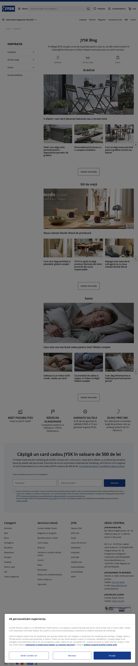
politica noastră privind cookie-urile (100, 644)
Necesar (72, 655)
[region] (70, 638)
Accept (112, 655)
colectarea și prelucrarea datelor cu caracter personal (49, 644)
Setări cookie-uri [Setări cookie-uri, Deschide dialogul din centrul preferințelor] (29, 655)
